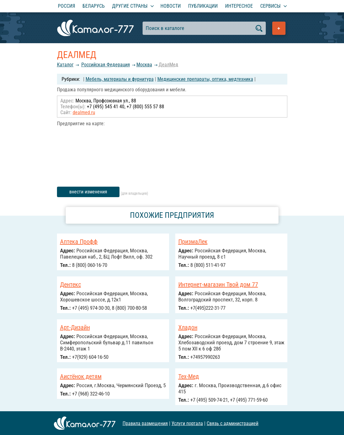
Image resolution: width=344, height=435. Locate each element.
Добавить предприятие (278, 28)
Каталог (65, 65)
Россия (66, 6)
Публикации (203, 6)
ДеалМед (168, 65)
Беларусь (94, 6)
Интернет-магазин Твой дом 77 (218, 284)
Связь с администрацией (232, 423)
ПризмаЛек (193, 241)
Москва (144, 65)
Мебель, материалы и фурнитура (120, 79)
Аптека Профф (79, 241)
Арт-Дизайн (75, 327)
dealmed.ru (84, 112)
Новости (170, 6)
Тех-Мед (188, 376)
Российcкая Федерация (105, 65)
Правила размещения (145, 423)
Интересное (239, 6)
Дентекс (70, 284)
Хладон (187, 327)
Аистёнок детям (81, 376)
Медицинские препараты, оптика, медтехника (205, 79)
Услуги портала (187, 423)
